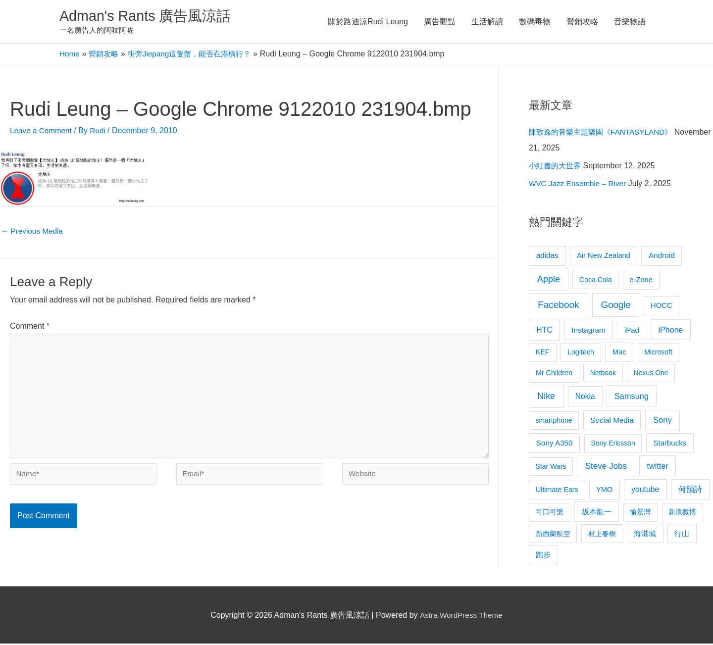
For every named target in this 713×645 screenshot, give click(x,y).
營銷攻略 (582, 22)
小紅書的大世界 (556, 167)
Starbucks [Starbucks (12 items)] (669, 444)
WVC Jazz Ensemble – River (579, 185)
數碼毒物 (535, 22)
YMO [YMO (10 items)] (604, 491)
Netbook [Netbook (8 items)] (603, 374)
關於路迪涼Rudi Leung (368, 22)
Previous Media (33, 233)
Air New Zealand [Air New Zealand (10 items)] (603, 257)
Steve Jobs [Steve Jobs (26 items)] (606, 467)
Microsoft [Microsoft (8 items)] (658, 353)
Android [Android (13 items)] (662, 256)
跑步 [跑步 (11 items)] (543, 556)
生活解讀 (487, 22)
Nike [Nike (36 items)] (546, 397)
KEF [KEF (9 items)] (543, 353)
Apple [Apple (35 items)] (548, 281)
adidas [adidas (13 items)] (547, 256)
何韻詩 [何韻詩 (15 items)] (690, 491)
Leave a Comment (42, 132)
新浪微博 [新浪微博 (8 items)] (682, 513)
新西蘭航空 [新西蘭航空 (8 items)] (553, 535)
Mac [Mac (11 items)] (619, 353)
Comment (30, 328)
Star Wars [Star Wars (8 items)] (551, 468)
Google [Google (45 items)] (616, 306)
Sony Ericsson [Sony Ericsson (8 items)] (613, 444)
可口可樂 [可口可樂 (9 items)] (549, 513)
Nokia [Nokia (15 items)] (585, 398)
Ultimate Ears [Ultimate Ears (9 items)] (557, 491)
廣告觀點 (440, 22)
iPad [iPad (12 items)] (631, 331)
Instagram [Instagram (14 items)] (588, 331)
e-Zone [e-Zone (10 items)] (641, 281)
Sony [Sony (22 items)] (662, 421)
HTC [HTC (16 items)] (544, 331)
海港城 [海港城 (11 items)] (645, 535)
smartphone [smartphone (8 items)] (554, 422)
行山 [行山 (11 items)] (681, 535)
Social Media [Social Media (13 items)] (611, 421)
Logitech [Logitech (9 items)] (580, 353)
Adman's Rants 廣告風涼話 (148, 16)
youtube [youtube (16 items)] (645, 491)
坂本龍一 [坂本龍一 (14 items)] (596, 513)
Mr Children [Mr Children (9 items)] (554, 374)
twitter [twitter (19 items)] (657, 467)
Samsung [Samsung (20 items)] (631, 397)
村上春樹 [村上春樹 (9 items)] (602, 535)
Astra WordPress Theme (461, 616)
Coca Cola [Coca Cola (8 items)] (595, 281)
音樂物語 (630, 22)
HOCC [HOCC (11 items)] (661, 307)
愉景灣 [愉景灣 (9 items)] (640, 513)
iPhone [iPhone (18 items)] (670, 331)
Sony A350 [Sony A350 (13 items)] (554, 444)
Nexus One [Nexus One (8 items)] (651, 374)
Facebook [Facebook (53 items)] (558, 306)
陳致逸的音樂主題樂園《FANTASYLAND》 (604, 133)
